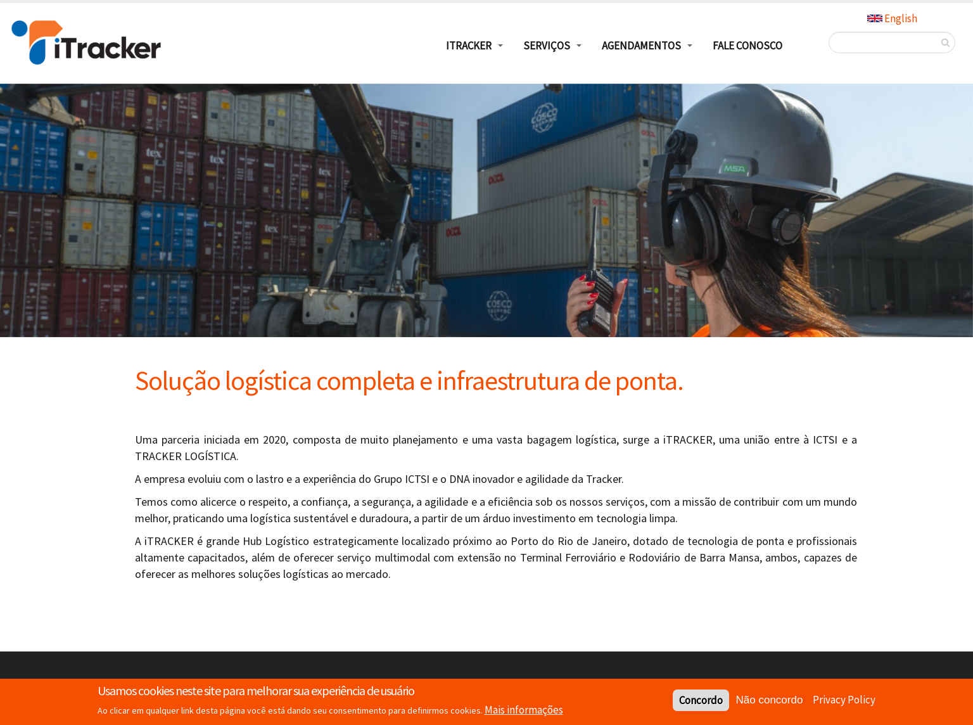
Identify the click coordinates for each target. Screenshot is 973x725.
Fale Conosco (747, 46)
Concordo (701, 700)
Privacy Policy (844, 700)
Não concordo (769, 700)
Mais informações (524, 710)
